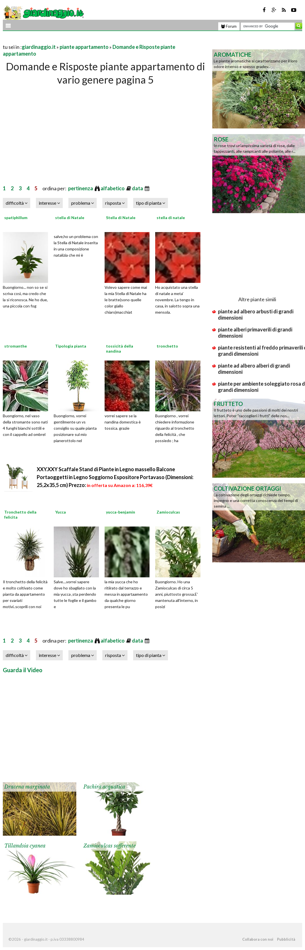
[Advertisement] (69, 40)
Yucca (60, 512)
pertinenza (81, 188)
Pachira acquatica (104, 787)
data (138, 188)
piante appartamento (84, 47)
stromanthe (15, 346)
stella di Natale (69, 217)
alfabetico (113, 188)
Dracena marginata (27, 787)
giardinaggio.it (39, 47)
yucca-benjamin (120, 512)
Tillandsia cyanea (25, 846)
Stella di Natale (120, 217)
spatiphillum (15, 217)
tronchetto (167, 346)
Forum (229, 26)
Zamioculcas (168, 512)
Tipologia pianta (70, 346)
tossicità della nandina (119, 348)
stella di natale (171, 217)
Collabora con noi (257, 939)
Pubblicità (286, 939)
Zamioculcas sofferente (109, 846)
